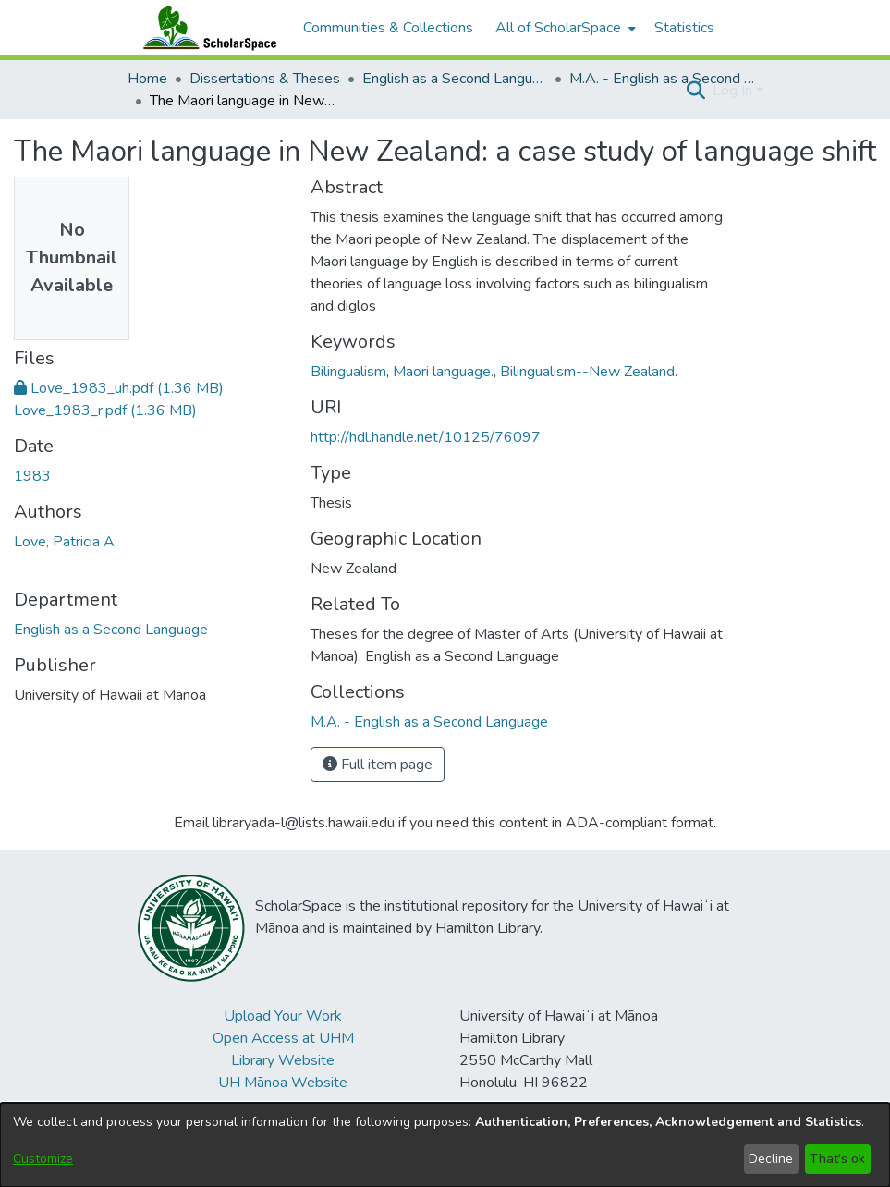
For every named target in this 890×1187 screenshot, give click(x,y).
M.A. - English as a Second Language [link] (661, 78)
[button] (696, 91)
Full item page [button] (378, 764)
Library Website (283, 1060)
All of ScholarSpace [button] (558, 28)
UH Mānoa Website (282, 1082)
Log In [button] (734, 90)
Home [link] (147, 78)
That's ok (837, 1159)
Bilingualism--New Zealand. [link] (588, 371)
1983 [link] (32, 476)
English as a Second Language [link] (454, 78)
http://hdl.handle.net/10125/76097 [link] (426, 437)
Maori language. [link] (443, 371)
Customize (43, 1159)
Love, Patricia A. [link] (65, 542)
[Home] (206, 28)
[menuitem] (564, 27)
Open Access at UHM (283, 1038)
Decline (771, 1159)
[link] (119, 388)
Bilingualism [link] (348, 371)
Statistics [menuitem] (684, 28)
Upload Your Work (283, 1016)
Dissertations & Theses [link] (264, 78)
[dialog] (445, 1145)
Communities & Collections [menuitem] (388, 28)
